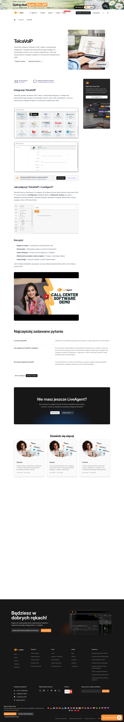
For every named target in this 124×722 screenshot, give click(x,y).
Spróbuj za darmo (32, 375)
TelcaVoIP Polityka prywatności (45, 82)
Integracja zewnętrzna (35, 61)
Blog (72, 653)
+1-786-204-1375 (21, 697)
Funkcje (16, 660)
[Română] (100, 708)
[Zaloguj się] (103, 12)
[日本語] (80, 708)
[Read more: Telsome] (29, 458)
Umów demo (60, 178)
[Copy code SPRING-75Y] (55, 7)
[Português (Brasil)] (97, 708)
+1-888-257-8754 (21, 694)
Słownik (73, 656)
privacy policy (15, 710)
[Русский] (102, 708)
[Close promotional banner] (121, 2)
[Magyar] (74, 708)
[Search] (73, 12)
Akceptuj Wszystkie (10, 714)
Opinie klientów (55, 659)
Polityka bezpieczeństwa (75, 718)
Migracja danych (35, 656)
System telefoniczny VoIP (98, 659)
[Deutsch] (51, 708)
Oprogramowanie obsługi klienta (100, 656)
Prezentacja (96, 12)
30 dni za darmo (71, 178)
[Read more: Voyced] (62, 458)
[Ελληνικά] (54, 708)
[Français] (68, 708)
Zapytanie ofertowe (36, 666)
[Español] (60, 708)
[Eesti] (63, 708)
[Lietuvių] (82, 708)
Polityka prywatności (89, 718)
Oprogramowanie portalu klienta (100, 674)
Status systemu (35, 659)
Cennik (15, 657)
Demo (15, 654)
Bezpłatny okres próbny (83, 12)
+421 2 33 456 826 (21, 690)
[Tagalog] (72, 710)
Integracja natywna (20, 61)
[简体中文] (78, 710)
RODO (99, 718)
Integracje (21, 19)
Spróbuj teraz (55, 412)
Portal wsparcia (35, 653)
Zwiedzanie (17, 667)
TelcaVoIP (29, 19)
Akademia (74, 659)
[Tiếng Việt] (75, 710)
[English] (57, 708)
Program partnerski (56, 663)
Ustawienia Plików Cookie (12, 716)
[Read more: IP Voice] (95, 458)
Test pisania (74, 666)
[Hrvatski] (71, 708)
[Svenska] (70, 710)
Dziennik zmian (35, 663)
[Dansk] (48, 708)
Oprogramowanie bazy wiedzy (100, 653)
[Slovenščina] (108, 708)
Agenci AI (34, 13)
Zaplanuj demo (68, 413)
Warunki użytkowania (60, 718)
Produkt (43, 13)
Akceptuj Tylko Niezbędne (25, 714)
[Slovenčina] (105, 708)
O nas (52, 653)
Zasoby (51, 13)
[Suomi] (65, 708)
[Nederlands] (88, 708)
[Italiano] (77, 708)
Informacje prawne (56, 666)
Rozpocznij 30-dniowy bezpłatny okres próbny (25, 630)
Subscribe (105, 691)
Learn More (22, 82)
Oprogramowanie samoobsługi (99, 663)
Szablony (73, 663)
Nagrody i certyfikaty (56, 656)
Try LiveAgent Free (97, 97)
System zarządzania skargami (99, 671)
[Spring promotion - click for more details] (62, 4)
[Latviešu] (85, 708)
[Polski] (94, 708)
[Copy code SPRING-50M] (28, 7)
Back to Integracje (20, 375)
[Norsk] (91, 708)
